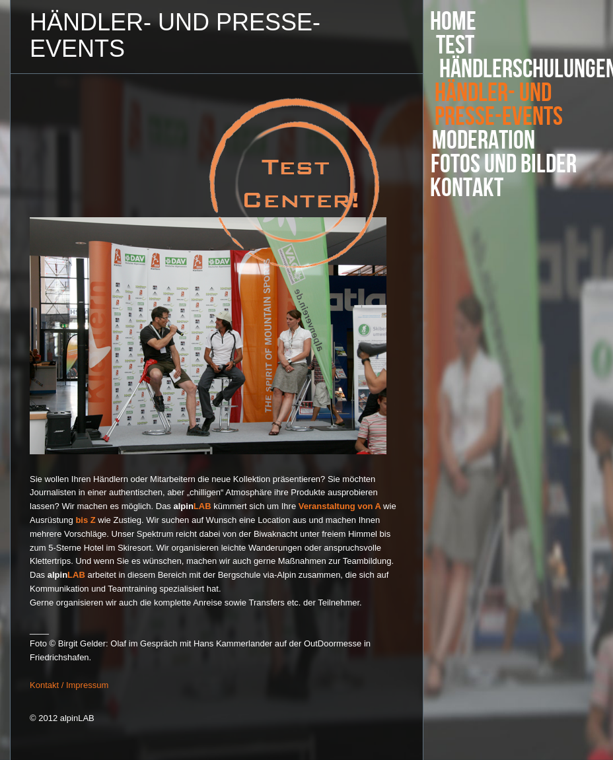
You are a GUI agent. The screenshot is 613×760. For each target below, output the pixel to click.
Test (458, 45)
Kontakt (466, 188)
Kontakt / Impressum (69, 685)
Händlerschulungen (519, 69)
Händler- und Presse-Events (497, 105)
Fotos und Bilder (503, 164)
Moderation (482, 141)
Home (453, 22)
